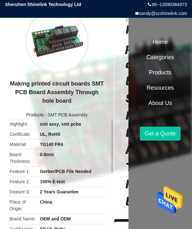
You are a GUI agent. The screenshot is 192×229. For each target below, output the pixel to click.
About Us (160, 103)
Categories (160, 57)
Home (160, 42)
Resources (160, 88)
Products (35, 114)
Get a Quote (160, 133)
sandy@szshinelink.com (163, 13)
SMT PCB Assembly (68, 114)
